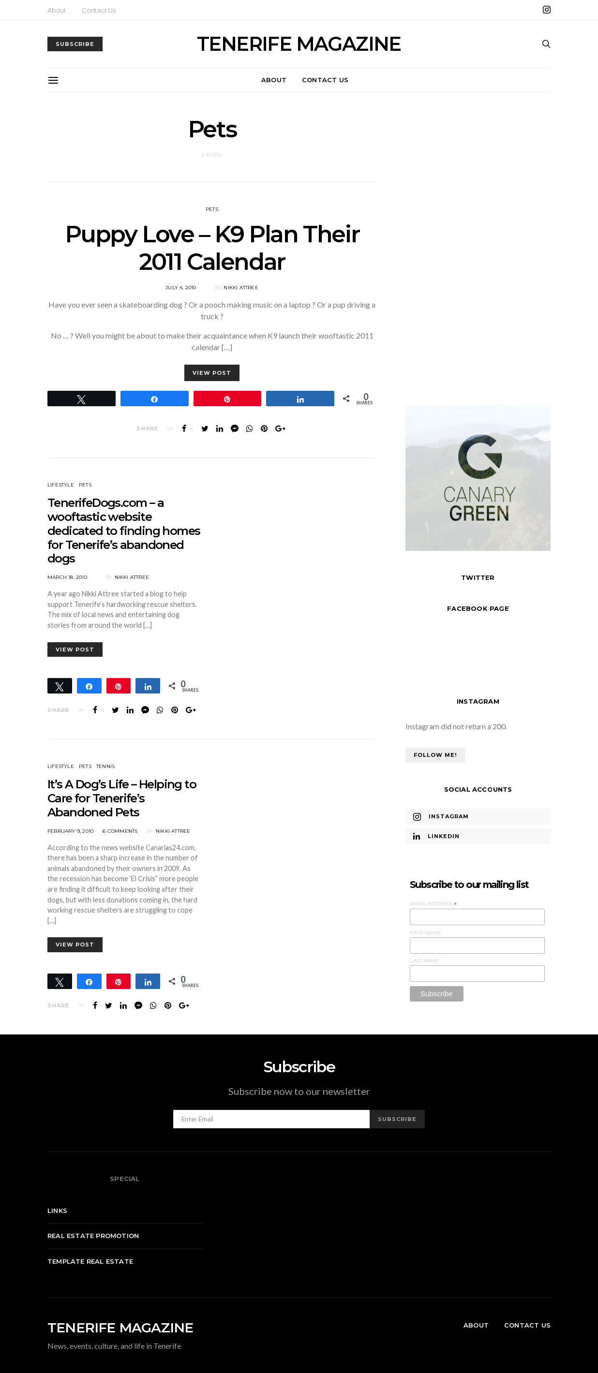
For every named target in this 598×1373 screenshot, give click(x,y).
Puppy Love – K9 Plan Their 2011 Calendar (212, 248)
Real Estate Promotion (93, 1236)
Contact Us (99, 10)
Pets (212, 209)
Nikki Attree (241, 287)
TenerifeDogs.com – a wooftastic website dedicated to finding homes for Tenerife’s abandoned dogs (123, 530)
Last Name (424, 961)
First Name (425, 933)
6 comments (120, 831)
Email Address (433, 904)
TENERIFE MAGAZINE (299, 44)
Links (57, 1210)
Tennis (105, 766)
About (56, 10)
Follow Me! (435, 755)
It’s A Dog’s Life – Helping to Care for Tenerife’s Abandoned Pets (121, 798)
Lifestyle (60, 485)
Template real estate (90, 1261)
